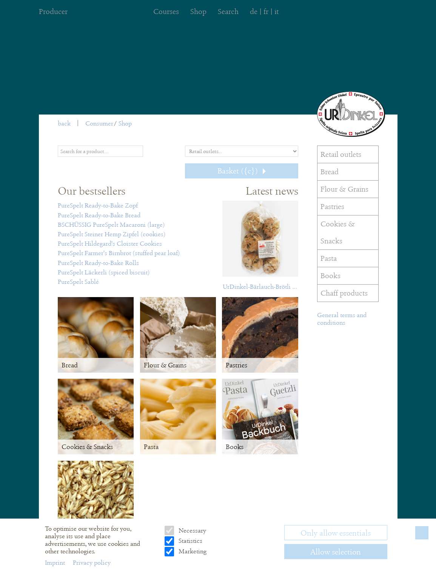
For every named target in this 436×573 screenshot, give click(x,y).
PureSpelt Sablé (78, 281)
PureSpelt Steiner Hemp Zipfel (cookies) (112, 234)
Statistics (189, 540)
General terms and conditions (342, 318)
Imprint (55, 562)
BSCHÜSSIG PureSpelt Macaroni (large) (111, 224)
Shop (125, 123)
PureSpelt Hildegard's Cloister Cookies (110, 243)
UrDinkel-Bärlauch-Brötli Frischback (260, 286)
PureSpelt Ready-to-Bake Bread (99, 215)
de (253, 11)
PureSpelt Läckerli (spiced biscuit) (104, 272)
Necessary (191, 530)
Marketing (191, 551)
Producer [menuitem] (53, 11)
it (276, 11)
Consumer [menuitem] (99, 123)
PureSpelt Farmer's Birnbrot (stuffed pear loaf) (119, 253)
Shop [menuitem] (198, 11)
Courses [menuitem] (166, 11)
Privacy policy (92, 562)
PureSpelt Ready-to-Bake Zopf (98, 205)
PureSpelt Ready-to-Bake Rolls (98, 262)
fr (265, 11)
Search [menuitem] (228, 11)
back (64, 123)
